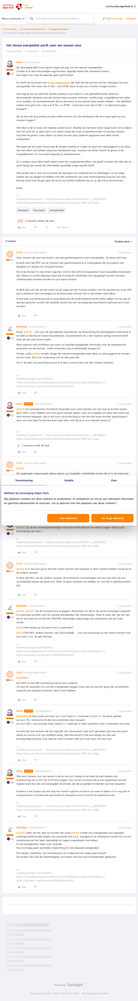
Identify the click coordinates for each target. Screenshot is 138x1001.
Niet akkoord (68, 518)
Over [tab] (114, 480)
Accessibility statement (95, 993)
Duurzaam (39, 210)
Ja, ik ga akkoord (112, 518)
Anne (19, 62)
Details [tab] (69, 480)
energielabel (57, 210)
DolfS (19, 252)
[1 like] (32, 445)
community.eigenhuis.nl (120, 6)
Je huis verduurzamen (32, 29)
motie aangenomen (58, 82)
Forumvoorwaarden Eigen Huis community (54, 993)
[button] (112, 18)
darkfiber (21, 326)
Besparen (23, 210)
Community (10, 29)
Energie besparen (58, 29)
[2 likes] (35, 221)
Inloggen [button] (131, 18)
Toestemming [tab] (24, 480)
